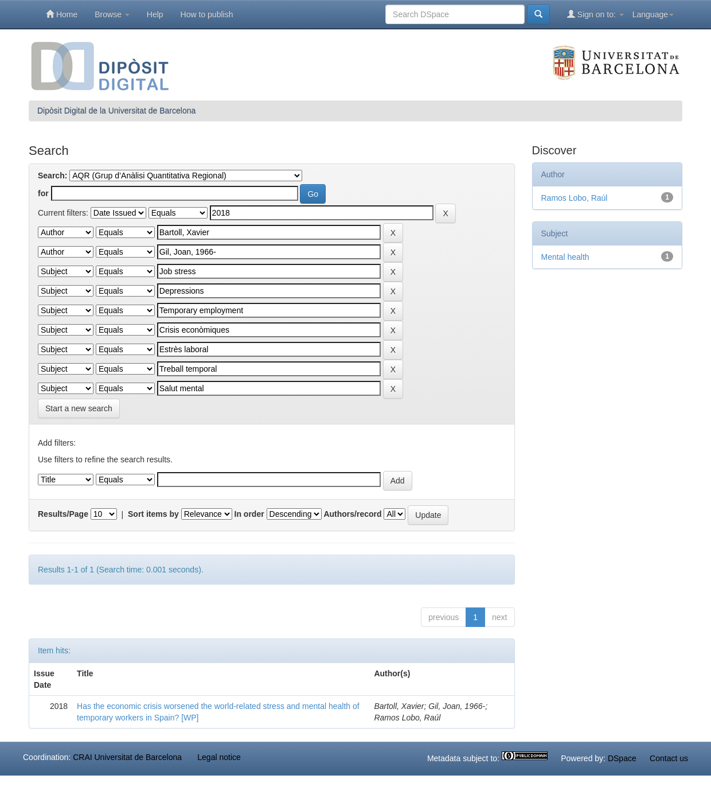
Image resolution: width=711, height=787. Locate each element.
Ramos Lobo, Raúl (574, 197)
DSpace (622, 758)
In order (249, 514)
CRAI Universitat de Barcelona (127, 757)
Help (155, 14)
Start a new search (78, 408)
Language (653, 14)
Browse (112, 14)
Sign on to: (595, 14)
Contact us (669, 758)
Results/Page (63, 514)
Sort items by (153, 514)
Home (61, 14)
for (43, 193)
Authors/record (352, 514)
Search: (52, 175)
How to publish (207, 14)
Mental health (565, 257)
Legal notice (219, 757)
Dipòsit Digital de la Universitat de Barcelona (116, 110)
